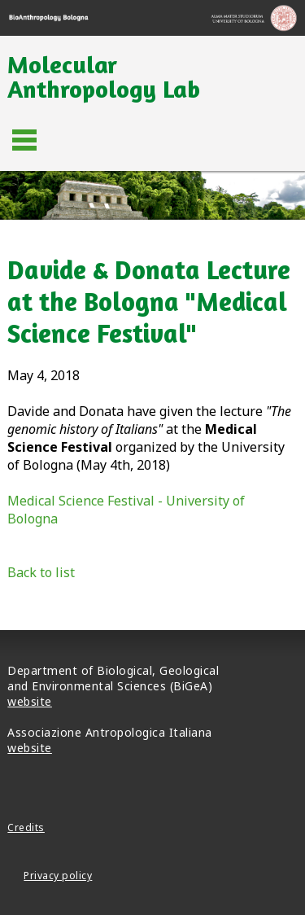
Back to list (41, 572)
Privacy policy (58, 875)
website (29, 701)
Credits (26, 827)
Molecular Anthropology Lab (103, 76)
